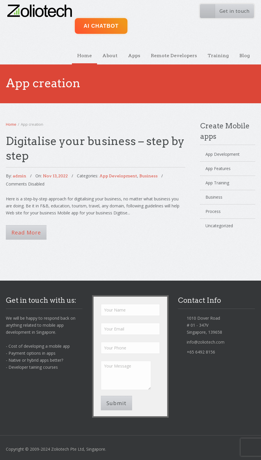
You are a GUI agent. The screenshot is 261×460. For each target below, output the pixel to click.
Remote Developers (174, 55)
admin (19, 176)
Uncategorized (219, 225)
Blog (244, 55)
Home (84, 55)
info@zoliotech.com (205, 342)
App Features (218, 168)
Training (218, 55)
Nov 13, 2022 (55, 176)
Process (213, 211)
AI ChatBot (101, 26)
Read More (26, 232)
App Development (118, 176)
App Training (217, 183)
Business (148, 176)
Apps (134, 55)
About (109, 55)
